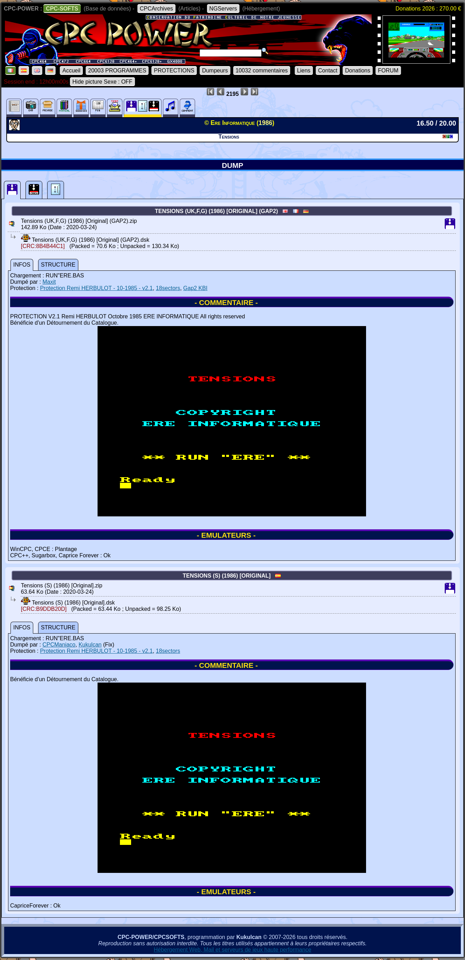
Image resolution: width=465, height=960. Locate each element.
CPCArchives (156, 9)
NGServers (223, 9)
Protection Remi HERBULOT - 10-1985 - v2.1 (96, 288)
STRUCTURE (58, 265)
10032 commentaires (262, 70)
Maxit (49, 282)
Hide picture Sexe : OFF (102, 82)
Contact (327, 70)
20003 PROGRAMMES (117, 70)
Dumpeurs (215, 70)
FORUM (388, 70)
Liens (303, 70)
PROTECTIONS (174, 70)
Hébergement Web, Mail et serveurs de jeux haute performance (233, 950)
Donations (357, 70)
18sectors (168, 288)
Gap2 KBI (195, 288)
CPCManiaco (58, 645)
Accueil (71, 70)
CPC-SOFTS (62, 9)
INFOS (21, 265)
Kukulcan (90, 645)
